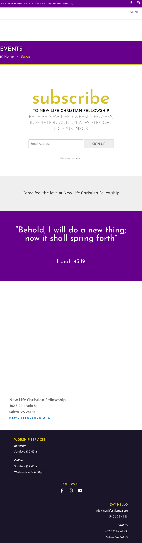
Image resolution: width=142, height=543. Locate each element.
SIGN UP (96, 122)
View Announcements (13, 3)
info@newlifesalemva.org (59, 3)
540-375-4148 (35, 3)
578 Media (122, 539)
